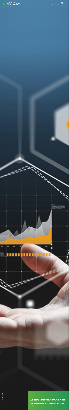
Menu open (66, 3)
